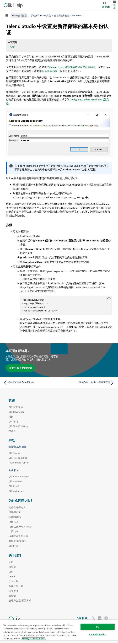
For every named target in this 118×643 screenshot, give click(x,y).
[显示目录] (6, 15)
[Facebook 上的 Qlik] (106, 617)
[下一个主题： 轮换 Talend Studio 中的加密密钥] (87, 382)
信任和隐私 (15, 516)
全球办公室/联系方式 (20, 600)
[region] (59, 631)
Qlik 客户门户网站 (18, 426)
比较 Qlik (13, 531)
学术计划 (13, 581)
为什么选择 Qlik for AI (20, 526)
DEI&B (12, 576)
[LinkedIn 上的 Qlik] (99, 617)
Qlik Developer (16, 411)
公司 (11, 561)
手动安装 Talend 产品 (41, 15)
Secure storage (49, 70)
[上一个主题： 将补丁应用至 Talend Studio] (30, 382)
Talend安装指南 (19, 15)
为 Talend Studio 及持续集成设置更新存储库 (71, 67)
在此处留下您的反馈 (20, 367)
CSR (11, 571)
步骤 (12, 46)
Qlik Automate (16, 490)
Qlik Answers (15, 481)
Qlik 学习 (13, 421)
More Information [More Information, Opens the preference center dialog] (97, 634)
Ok (97, 626)
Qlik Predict (15, 486)
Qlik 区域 (13, 545)
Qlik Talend (14, 452)
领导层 (12, 566)
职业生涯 (13, 590)
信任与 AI (14, 521)
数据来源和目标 (17, 540)
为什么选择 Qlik (17, 507)
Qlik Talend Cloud (18, 457)
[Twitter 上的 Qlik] (93, 617)
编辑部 (12, 595)
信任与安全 (15, 512)
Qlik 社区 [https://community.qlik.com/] (82, 618)
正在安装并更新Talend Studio (68, 15)
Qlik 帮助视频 (16, 406)
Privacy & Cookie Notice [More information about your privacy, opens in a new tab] (34, 638)
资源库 (12, 431)
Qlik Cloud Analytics (19, 476)
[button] (108, 298)
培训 (11, 416)
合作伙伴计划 (16, 585)
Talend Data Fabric (18, 462)
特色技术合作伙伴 (18, 536)
